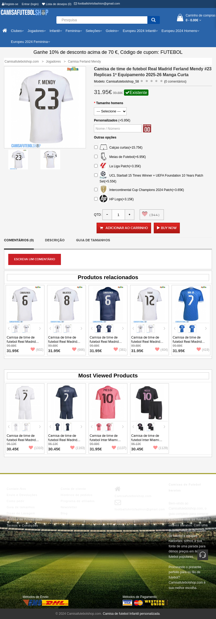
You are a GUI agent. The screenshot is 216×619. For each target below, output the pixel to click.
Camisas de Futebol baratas (185, 487)
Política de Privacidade (25, 519)
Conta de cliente (73, 488)
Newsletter (69, 507)
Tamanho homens (109, 103)
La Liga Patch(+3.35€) (117, 166)
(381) (120, 350)
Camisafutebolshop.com (133, 492)
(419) (203, 350)
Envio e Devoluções (22, 494)
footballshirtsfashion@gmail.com (97, 3)
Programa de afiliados (78, 501)
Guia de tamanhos (93, 240)
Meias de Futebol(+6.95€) (120, 157)
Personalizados (105, 120)
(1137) (119, 448)
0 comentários (175, 81)
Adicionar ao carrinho (124, 228)
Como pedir (15, 501)
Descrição (55, 240)
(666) (78, 350)
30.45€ (13, 449)
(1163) (77, 448)
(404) (161, 350)
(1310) (36, 448)
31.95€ (13, 350)
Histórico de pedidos (77, 494)
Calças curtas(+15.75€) (118, 147)
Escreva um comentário (34, 259)
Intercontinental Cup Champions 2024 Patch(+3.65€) (139, 190)
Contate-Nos (16, 488)
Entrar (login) (30, 4)
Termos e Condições (22, 525)
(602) (37, 350)
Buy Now (169, 228)
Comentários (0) (19, 240)
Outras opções (105, 137)
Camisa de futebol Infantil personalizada (131, 614)
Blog (64, 513)
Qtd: (98, 215)
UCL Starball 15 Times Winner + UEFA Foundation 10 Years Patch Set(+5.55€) (148, 177)
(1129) (160, 448)
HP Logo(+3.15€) (114, 199)
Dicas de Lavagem (21, 513)
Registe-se (10, 4)
